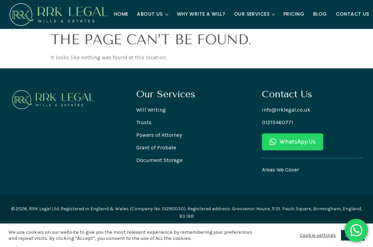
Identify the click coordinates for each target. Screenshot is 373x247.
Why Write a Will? (201, 14)
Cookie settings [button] (318, 235)
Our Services (254, 14)
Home (121, 14)
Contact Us (352, 14)
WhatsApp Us (292, 141)
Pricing (293, 14)
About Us (152, 14)
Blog (320, 14)
